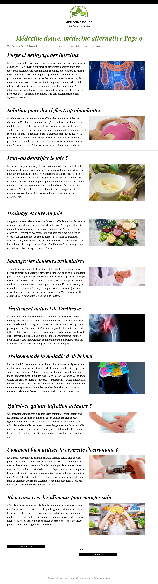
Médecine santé (97, 578)
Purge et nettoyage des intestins (43, 54)
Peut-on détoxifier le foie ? (37, 157)
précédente (26, 546)
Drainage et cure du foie (34, 213)
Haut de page (107, 578)
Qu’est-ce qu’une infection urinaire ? (49, 405)
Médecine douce (79, 22)
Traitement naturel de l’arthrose (44, 308)
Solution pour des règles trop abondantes (54, 110)
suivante (98, 554)
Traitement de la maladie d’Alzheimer (50, 356)
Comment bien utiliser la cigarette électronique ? (62, 449)
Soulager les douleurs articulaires (45, 260)
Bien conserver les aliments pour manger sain (59, 497)
